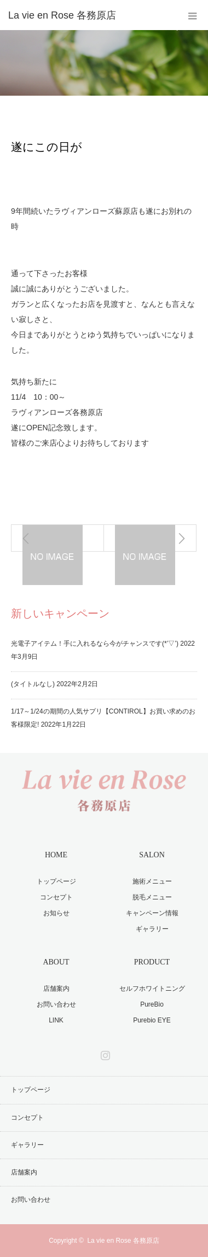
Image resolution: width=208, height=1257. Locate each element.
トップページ (56, 881)
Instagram (104, 1053)
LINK (56, 1020)
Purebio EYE (152, 1020)
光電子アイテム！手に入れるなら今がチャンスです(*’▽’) (94, 643)
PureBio (152, 1004)
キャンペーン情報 (152, 913)
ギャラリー (152, 929)
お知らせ (45, 107)
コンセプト (56, 897)
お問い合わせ (56, 1004)
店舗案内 (56, 988)
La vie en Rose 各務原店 (123, 1240)
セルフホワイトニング (152, 988)
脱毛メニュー (152, 897)
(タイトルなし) (33, 684)
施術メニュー (152, 881)
